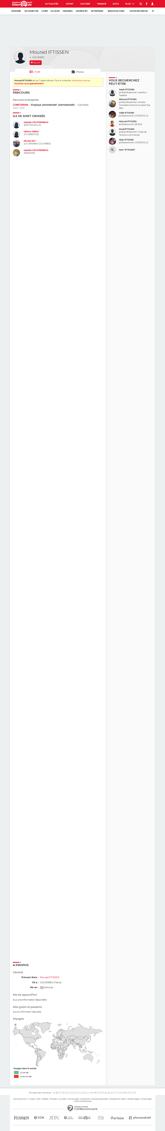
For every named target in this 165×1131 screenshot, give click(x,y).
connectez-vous (79, 80)
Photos (80, 72)
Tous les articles (73, 1099)
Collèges (55, 11)
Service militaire (116, 11)
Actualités (51, 3)
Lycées (44, 11)
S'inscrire (16, 11)
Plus (129, 3)
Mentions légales (134, 1099)
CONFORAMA (21, 104)
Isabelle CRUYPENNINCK (36, 122)
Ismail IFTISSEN (126, 129)
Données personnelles (100, 1099)
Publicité (45, 1099)
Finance (101, 3)
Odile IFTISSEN (126, 113)
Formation (53, 1099)
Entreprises (97, 11)
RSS (38, 1099)
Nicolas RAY (30, 141)
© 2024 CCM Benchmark (82, 1101)
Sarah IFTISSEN (126, 89)
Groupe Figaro (146, 1099)
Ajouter (36, 62)
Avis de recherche (139, 11)
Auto (116, 3)
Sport (69, 3)
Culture (85, 3)
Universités (81, 11)
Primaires (67, 11)
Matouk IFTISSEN (128, 99)
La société (62, 1099)
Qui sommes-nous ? (20, 1099)
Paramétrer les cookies (118, 1099)
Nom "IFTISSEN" (127, 150)
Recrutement (85, 1099)
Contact (32, 1099)
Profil (37, 72)
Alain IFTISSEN (126, 140)
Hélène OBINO (31, 131)
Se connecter (31, 11)
